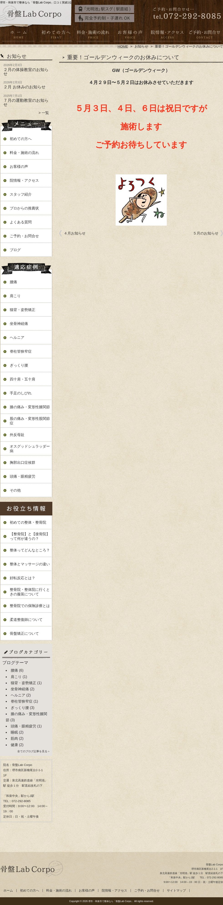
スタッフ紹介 (21, 194)
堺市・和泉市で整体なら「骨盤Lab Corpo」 (111, 901)
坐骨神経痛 (19, 324)
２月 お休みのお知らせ (24, 87)
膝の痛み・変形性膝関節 (30, 407)
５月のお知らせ (205, 233)
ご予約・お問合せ (204, 35)
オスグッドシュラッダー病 (30, 448)
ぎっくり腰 (19, 365)
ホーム (18, 35)
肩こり (15, 296)
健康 (14, 745)
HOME (123, 46)
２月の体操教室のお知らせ (25, 71)
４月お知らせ (75, 233)
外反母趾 (17, 435)
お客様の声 (130, 35)
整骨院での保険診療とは (30, 606)
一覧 (45, 113)
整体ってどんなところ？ (30, 550)
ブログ (15, 250)
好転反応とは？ (22, 578)
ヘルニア (17, 337)
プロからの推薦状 (24, 208)
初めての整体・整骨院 (28, 522)
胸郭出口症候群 (22, 462)
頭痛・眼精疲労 (22, 476)
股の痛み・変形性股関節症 (30, 421)
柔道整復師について (26, 620)
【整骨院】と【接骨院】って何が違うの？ (30, 536)
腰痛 (13, 282)
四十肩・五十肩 (22, 379)
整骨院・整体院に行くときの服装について (30, 592)
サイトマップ (176, 890)
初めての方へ (55, 35)
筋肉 (14, 738)
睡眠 (14, 732)
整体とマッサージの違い (30, 564)
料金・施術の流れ (93, 35)
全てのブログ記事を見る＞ (33, 751)
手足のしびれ (21, 393)
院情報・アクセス (167, 35)
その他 (15, 490)
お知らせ (141, 46)
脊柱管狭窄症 (21, 351)
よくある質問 (21, 222)
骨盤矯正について (24, 633)
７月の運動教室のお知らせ (25, 102)
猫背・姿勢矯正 (22, 310)
